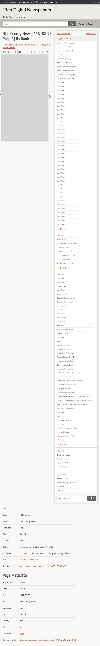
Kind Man (60, 325)
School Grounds (62, 247)
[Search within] (71, 498)
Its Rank (60, 416)
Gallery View (45, 44)
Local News (61, 82)
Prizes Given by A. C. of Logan (67, 482)
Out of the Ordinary (64, 59)
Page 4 (63, 229)
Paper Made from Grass (65, 70)
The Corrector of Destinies (66, 263)
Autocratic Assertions (65, 420)
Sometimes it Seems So (65, 251)
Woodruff (60, 486)
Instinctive (60, 424)
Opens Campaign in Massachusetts (70, 381)
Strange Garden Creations (66, 255)
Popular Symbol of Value (66, 436)
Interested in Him (63, 333)
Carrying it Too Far (63, 306)
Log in (96, 2)
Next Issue (91, 33)
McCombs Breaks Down (65, 361)
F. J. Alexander (62, 475)
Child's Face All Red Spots (66, 353)
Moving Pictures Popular (66, 329)
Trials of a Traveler (64, 455)
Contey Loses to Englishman (67, 365)
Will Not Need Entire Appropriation (69, 373)
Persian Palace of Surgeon (66, 66)
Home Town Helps (63, 259)
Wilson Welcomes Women (66, 385)
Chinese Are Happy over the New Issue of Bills (73, 396)
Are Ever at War (62, 459)
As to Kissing (61, 286)
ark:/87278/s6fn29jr (29, 559)
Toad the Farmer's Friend (66, 479)
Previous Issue (63, 33)
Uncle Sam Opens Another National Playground (74, 400)
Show (22, 633)
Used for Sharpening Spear (67, 74)
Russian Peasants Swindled (67, 243)
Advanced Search (86, 24)
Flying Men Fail (62, 463)
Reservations (61, 317)
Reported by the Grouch (65, 357)
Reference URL (31, 44)
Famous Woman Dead (65, 369)
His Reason (61, 322)
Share (20, 44)
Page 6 (63, 444)
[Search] (35, 23)
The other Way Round (65, 302)
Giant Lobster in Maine (65, 55)
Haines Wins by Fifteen (65, 377)
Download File (9, 44)
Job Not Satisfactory (64, 345)
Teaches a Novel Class (65, 63)
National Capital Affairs (65, 408)
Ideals (59, 341)
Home (5, 2)
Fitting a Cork (62, 239)
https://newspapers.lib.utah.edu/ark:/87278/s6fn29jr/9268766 (48, 640)
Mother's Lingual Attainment (67, 428)
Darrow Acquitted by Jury (66, 392)
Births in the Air (62, 294)
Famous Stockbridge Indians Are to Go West (73, 404)
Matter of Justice (63, 432)
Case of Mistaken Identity (66, 298)
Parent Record (9, 47)
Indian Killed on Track (64, 467)
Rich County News (14, 17)
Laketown (60, 471)
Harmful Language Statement (44, 2)
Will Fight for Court (63, 389)
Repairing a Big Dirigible (65, 51)
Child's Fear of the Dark (65, 349)
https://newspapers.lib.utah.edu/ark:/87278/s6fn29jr (43, 566)
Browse (13, 2)
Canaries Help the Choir (65, 78)
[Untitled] (60, 235)
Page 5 (63, 268)
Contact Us (24, 2)
